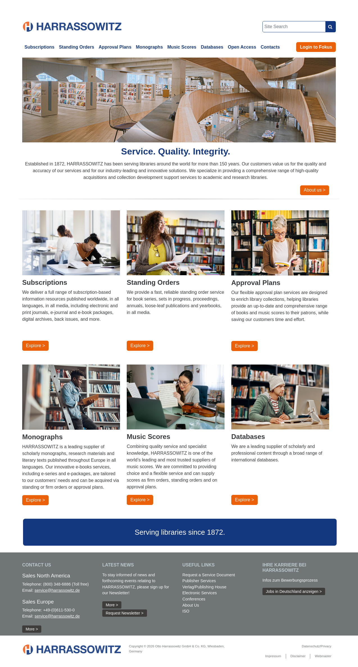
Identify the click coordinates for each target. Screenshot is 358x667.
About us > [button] (314, 190)
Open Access (242, 47)
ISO (185, 611)
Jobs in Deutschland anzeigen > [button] (294, 591)
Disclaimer (298, 656)
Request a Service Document (208, 575)
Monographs (149, 47)
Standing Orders (76, 47)
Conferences (193, 599)
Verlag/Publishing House (204, 587)
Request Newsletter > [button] (124, 613)
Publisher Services (199, 581)
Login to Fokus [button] (316, 47)
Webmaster (323, 656)
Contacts (270, 47)
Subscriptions (39, 47)
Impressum (273, 656)
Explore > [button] (35, 345)
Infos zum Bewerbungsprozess (290, 580)
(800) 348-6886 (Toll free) (66, 584)
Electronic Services (199, 593)
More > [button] (32, 629)
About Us (190, 605)
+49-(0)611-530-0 (58, 610)
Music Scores (181, 47)
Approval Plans (115, 47)
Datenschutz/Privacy (316, 646)
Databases (212, 47)
